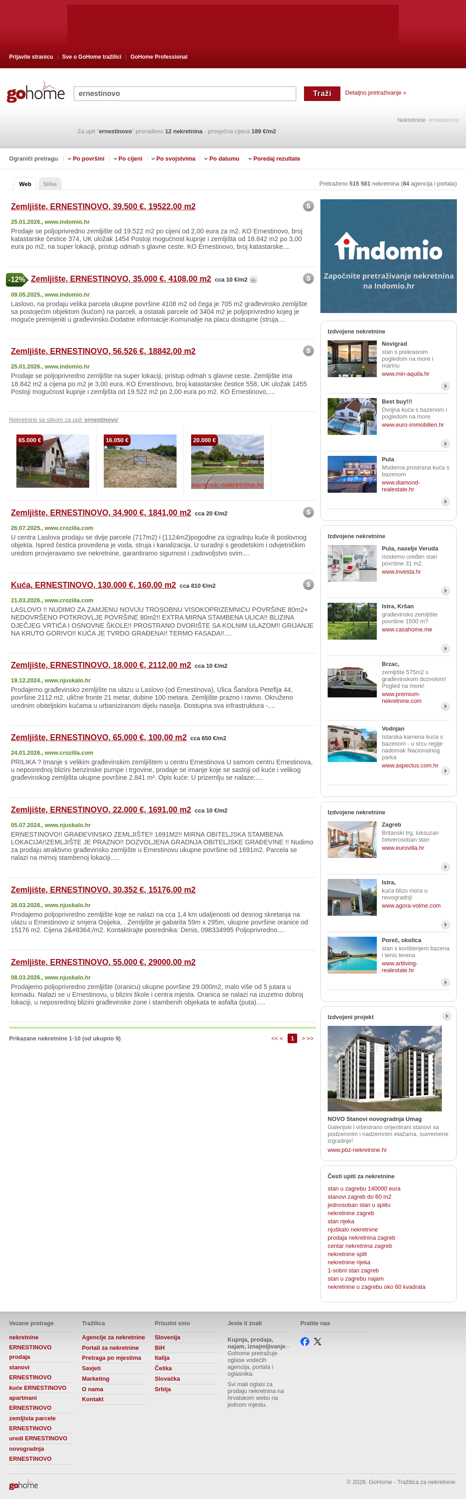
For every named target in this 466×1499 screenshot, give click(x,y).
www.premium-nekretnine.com (402, 697)
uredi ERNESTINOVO (38, 1438)
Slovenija (167, 1337)
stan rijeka (341, 1221)
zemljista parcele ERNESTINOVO (32, 1423)
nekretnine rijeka (349, 1262)
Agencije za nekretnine (113, 1337)
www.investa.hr (401, 571)
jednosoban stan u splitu (359, 1204)
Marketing (95, 1378)
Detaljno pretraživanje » (375, 92)
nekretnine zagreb (351, 1213)
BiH (160, 1347)
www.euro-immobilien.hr (413, 424)
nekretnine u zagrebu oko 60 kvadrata (376, 1286)
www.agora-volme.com (411, 905)
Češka (163, 1368)
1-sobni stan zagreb (353, 1270)
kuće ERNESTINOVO (37, 1387)
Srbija (163, 1389)
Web (25, 184)
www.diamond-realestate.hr (401, 486)
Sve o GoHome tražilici (92, 57)
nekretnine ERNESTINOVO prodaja (30, 1347)
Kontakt (93, 1399)
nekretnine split (347, 1254)
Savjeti (91, 1368)
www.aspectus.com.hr (410, 765)
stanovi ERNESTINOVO (30, 1372)
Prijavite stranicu (31, 57)
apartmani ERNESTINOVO (30, 1402)
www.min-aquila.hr (406, 373)
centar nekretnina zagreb (360, 1245)
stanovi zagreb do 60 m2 (359, 1196)
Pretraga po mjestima (111, 1357)
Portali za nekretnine (110, 1347)
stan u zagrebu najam (356, 1278)
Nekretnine (411, 120)
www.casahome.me (407, 629)
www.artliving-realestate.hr (400, 967)
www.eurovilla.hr (403, 847)
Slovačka (167, 1378)
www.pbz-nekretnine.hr (357, 1149)
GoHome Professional (159, 57)
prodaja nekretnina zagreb (361, 1237)
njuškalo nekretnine (353, 1229)
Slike (50, 184)
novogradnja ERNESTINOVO (30, 1453)
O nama (92, 1389)
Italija (162, 1357)
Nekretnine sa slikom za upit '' (64, 419)
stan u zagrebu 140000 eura (364, 1188)
